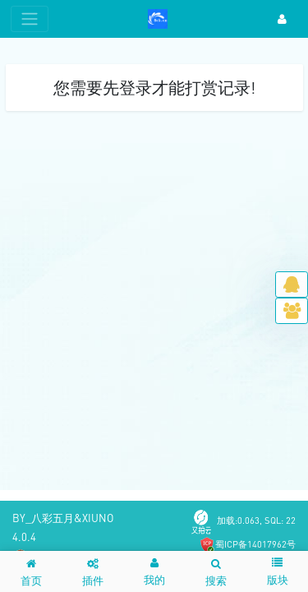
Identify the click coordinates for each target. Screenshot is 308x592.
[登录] (282, 19)
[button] (154, 571)
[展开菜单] (29, 19)
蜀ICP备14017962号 (255, 544)
